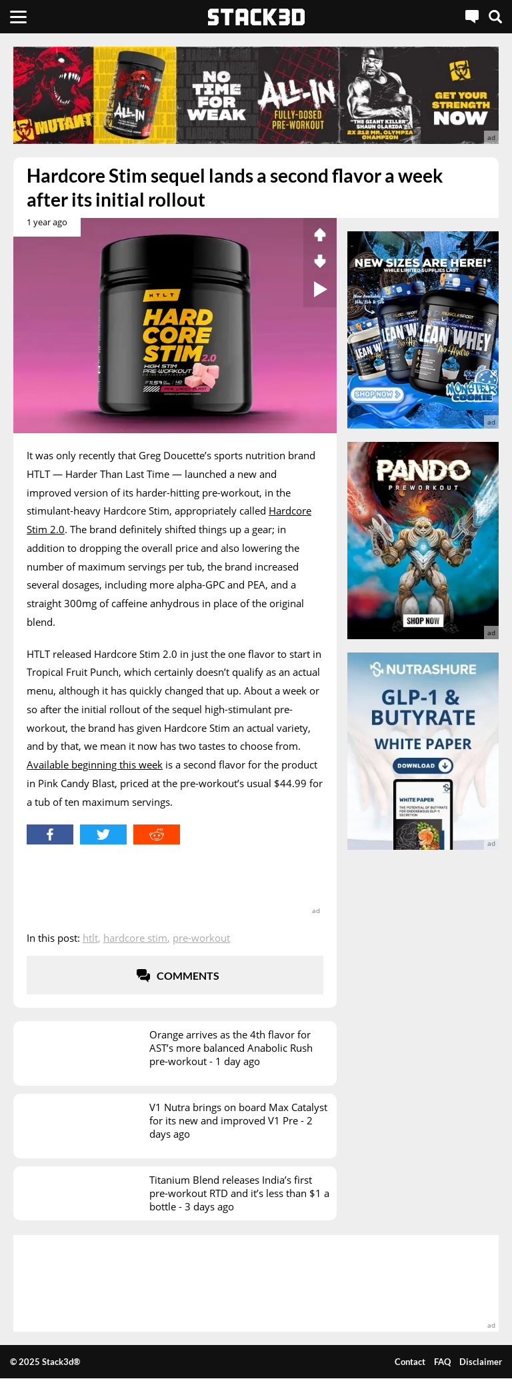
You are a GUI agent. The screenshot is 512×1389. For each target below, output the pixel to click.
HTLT (90, 937)
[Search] (495, 16)
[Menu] (18, 16)
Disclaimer (480, 1361)
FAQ (442, 1361)
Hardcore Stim (135, 937)
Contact (410, 1361)
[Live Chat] (472, 16)
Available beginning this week (95, 764)
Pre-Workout (201, 937)
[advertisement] (256, 95)
